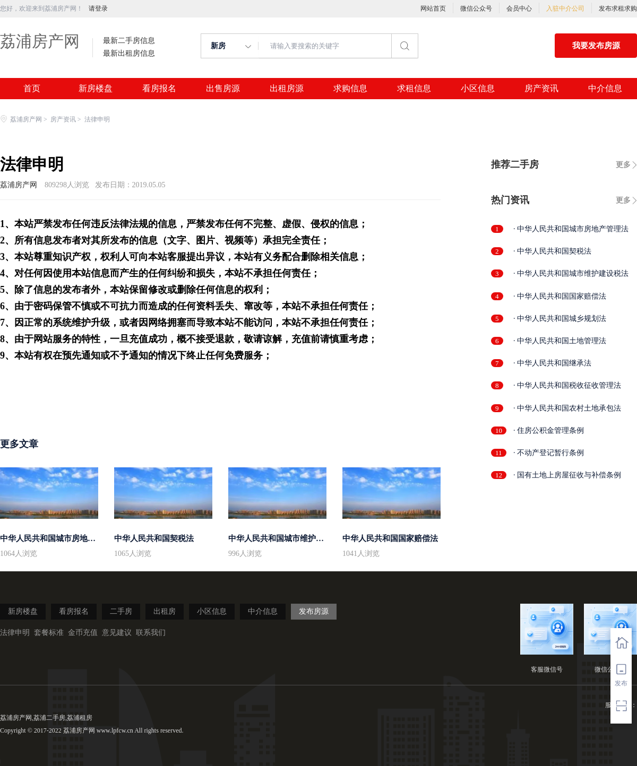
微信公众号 (476, 8)
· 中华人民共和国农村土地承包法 (567, 408)
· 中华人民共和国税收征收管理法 (567, 385)
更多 (623, 165)
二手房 (121, 611)
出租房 (164, 611)
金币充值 (83, 633)
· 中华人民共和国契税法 (552, 251)
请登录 (98, 8)
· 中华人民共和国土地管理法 (559, 341)
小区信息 (478, 88)
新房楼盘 (95, 88)
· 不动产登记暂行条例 (548, 453)
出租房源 (286, 88)
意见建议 (117, 633)
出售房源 (223, 88)
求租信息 (414, 88)
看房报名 (159, 88)
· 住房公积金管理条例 (548, 430)
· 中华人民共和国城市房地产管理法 (571, 229)
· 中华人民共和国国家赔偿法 (559, 296)
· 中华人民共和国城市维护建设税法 (571, 273)
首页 (32, 88)
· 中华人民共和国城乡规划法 (559, 319)
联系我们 (151, 633)
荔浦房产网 (40, 41)
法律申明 (15, 633)
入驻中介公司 (565, 8)
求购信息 (350, 88)
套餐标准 (49, 633)
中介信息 (605, 88)
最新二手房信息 (129, 41)
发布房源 (314, 611)
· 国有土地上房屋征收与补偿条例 (567, 475)
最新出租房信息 (129, 53)
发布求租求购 (618, 8)
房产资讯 (541, 88)
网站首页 (433, 8)
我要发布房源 (596, 45)
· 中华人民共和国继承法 (552, 363)
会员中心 (519, 8)
